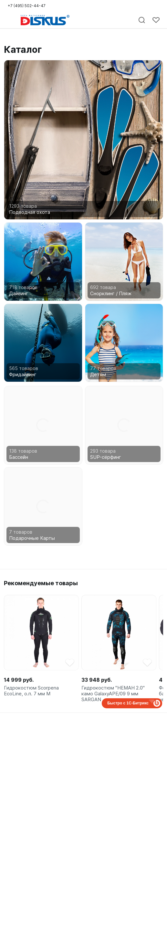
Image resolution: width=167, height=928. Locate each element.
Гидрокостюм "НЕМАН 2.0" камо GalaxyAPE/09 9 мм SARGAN (113, 693)
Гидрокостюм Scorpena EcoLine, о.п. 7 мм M (31, 691)
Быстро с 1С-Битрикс (128, 703)
